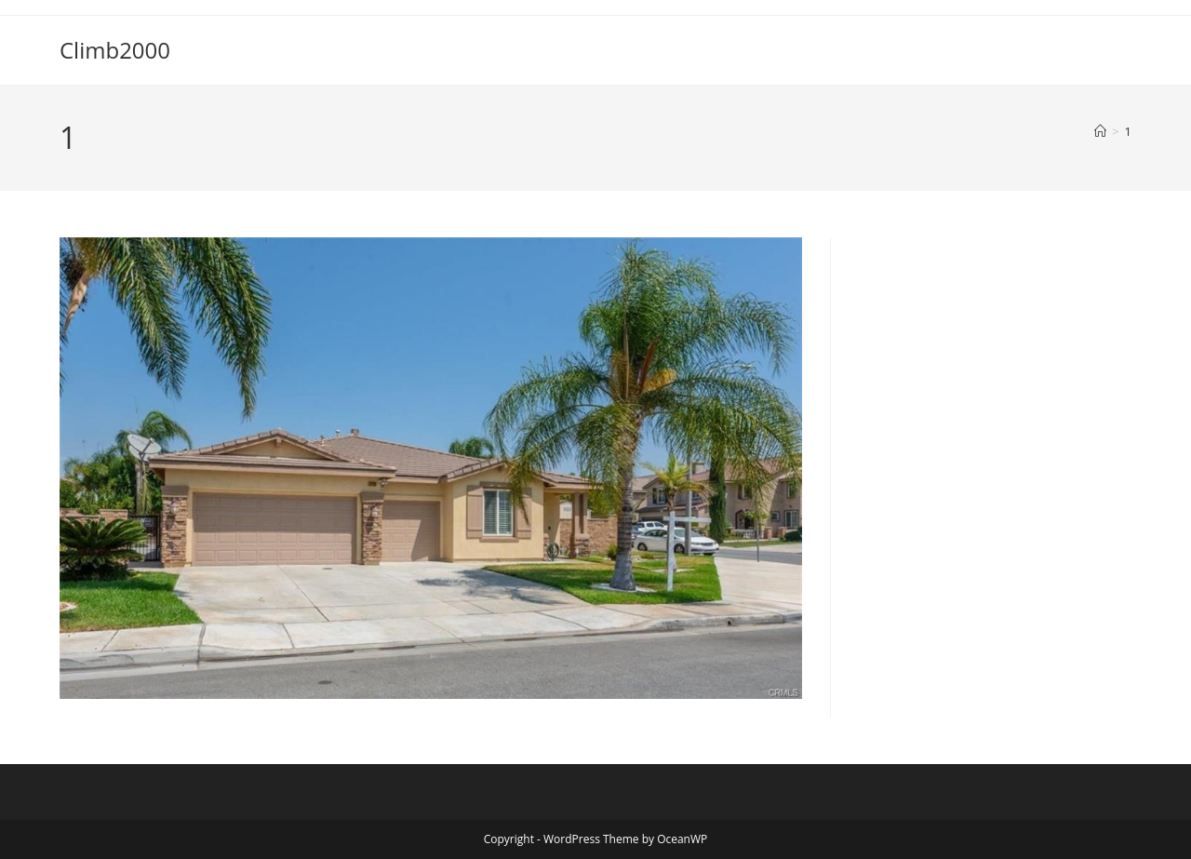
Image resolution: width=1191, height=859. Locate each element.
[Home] (1100, 131)
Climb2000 (115, 49)
